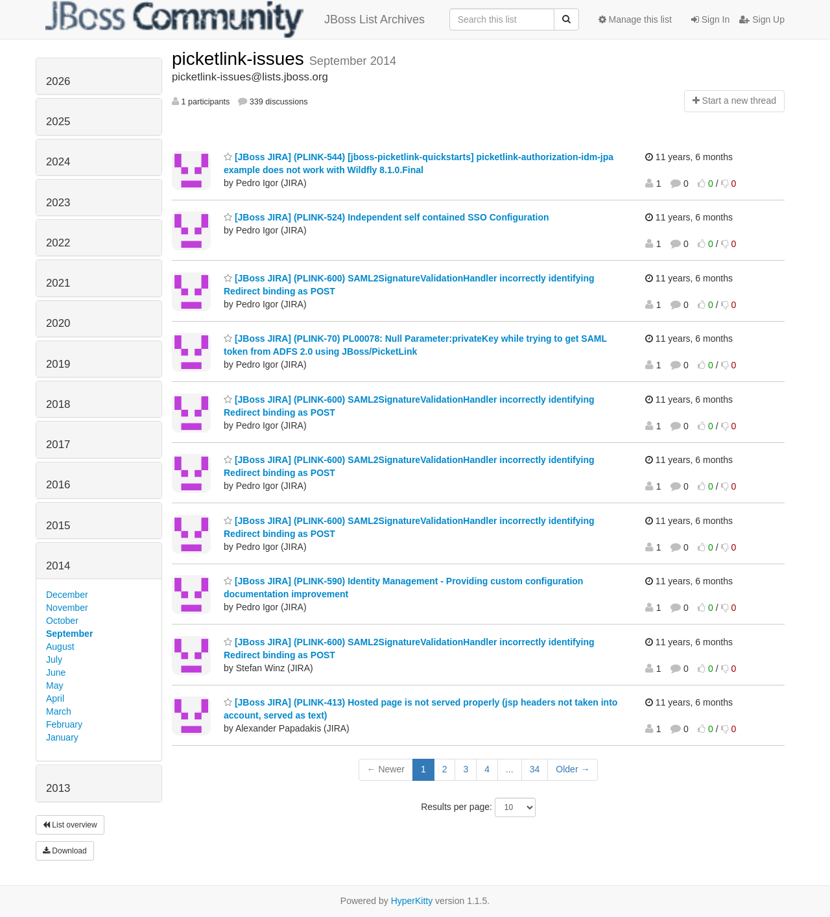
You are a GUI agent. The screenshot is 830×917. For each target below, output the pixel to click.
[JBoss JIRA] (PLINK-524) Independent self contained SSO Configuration (386, 217)
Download (65, 850)
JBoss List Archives (235, 19)
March (58, 711)
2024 (58, 162)
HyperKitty (412, 901)
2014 (58, 566)
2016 (58, 485)
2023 (58, 202)
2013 (58, 788)
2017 (58, 444)
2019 (58, 364)
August (60, 646)
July (54, 659)
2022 (58, 243)
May (54, 685)
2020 (58, 323)
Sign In (710, 19)
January (62, 737)
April (55, 698)
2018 (58, 404)
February (64, 724)
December (67, 595)
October (62, 620)
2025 (58, 121)
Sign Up (762, 19)
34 (535, 769)
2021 (58, 283)
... (510, 769)
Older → (572, 769)
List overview (70, 824)
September (69, 633)
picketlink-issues (240, 59)
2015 (58, 525)
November (67, 607)
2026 (58, 81)
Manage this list (635, 19)
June (55, 672)
